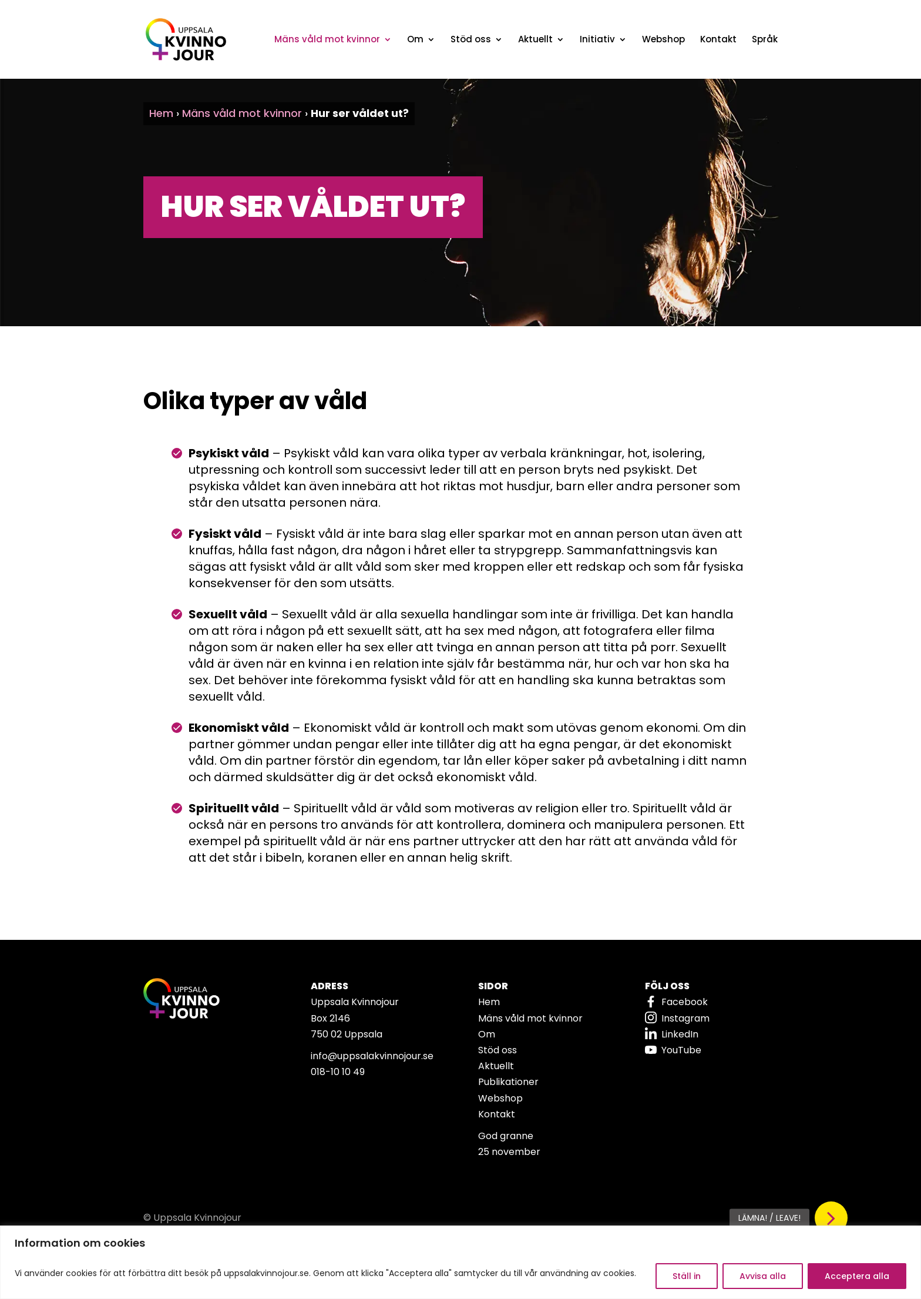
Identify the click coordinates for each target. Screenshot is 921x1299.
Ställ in (687, 1276)
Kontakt (718, 40)
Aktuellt (535, 40)
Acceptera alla (857, 1276)
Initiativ (597, 40)
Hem (161, 113)
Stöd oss (471, 40)
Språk (765, 40)
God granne (505, 1136)
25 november (509, 1152)
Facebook (684, 1002)
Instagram (685, 1018)
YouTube (681, 1050)
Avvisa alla (763, 1276)
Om (415, 40)
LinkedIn (679, 1034)
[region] (460, 1262)
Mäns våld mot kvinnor (327, 40)
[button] (831, 1217)
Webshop (663, 40)
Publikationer (508, 1082)
